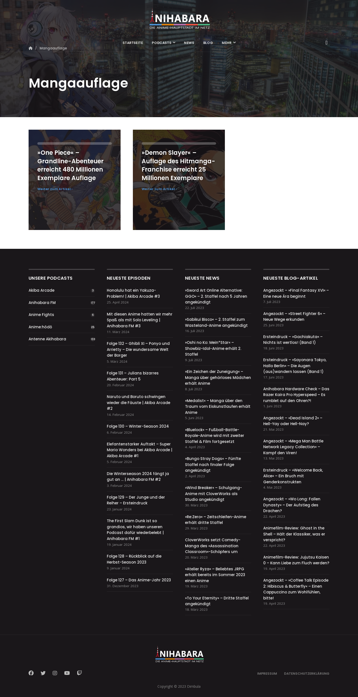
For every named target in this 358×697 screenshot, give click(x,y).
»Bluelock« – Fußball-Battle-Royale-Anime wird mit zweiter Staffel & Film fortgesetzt (214, 435)
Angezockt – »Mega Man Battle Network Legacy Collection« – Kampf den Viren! (293, 446)
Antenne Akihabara (47, 339)
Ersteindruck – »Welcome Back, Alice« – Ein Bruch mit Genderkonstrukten (293, 476)
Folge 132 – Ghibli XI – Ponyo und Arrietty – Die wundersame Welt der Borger (138, 349)
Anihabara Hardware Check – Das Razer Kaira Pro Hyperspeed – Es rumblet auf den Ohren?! (296, 394)
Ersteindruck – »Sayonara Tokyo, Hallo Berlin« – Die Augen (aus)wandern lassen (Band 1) (294, 365)
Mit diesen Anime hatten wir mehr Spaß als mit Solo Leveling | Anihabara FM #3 (139, 320)
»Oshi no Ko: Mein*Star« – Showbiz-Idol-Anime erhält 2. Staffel (213, 348)
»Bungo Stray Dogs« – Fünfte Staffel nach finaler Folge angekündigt (213, 464)
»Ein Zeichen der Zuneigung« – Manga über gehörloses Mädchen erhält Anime (218, 377)
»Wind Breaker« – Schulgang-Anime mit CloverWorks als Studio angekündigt (213, 493)
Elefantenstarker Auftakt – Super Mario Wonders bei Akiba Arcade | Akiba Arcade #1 (139, 449)
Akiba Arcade (41, 290)
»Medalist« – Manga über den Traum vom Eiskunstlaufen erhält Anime (217, 406)
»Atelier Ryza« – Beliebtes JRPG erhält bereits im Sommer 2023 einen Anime (215, 574)
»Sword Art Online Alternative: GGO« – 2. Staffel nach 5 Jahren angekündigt (216, 296)
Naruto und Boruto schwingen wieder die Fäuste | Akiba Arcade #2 (138, 402)
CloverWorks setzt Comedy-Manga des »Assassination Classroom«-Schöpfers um (212, 545)
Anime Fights (41, 314)
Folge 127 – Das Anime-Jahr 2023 (139, 580)
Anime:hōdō (40, 327)
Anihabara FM (42, 302)
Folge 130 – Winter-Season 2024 (138, 426)
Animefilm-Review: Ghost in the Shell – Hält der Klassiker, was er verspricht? (294, 534)
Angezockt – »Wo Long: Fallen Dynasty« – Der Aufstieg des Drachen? (291, 504)
